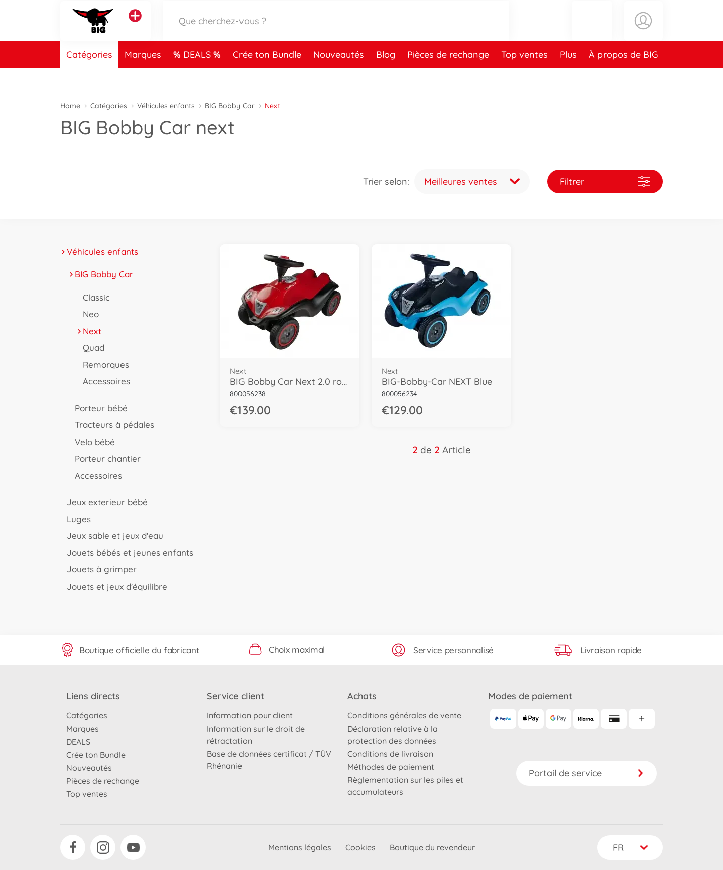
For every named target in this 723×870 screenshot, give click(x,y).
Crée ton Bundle (267, 77)
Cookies (360, 847)
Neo (87, 314)
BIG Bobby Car (230, 105)
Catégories (89, 77)
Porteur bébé (98, 408)
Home (70, 105)
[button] (592, 32)
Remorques (102, 364)
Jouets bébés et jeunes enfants (126, 552)
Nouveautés (338, 77)
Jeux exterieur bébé (104, 502)
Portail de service (586, 773)
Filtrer (605, 181)
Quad (90, 347)
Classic (93, 297)
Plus (568, 77)
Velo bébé (91, 442)
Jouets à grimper (98, 569)
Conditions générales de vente (404, 715)
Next (88, 331)
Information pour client (250, 715)
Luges (75, 519)
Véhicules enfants (166, 105)
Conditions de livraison (390, 754)
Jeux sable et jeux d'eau (111, 535)
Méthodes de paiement (390, 767)
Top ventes (524, 77)
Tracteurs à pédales (111, 424)
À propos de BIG (623, 77)
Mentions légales (299, 847)
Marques (143, 77)
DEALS (198, 77)
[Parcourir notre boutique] (336, 32)
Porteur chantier (104, 458)
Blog (385, 77)
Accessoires (103, 381)
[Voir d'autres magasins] (135, 27)
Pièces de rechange (448, 77)
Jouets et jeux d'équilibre (113, 586)
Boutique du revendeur (432, 847)
